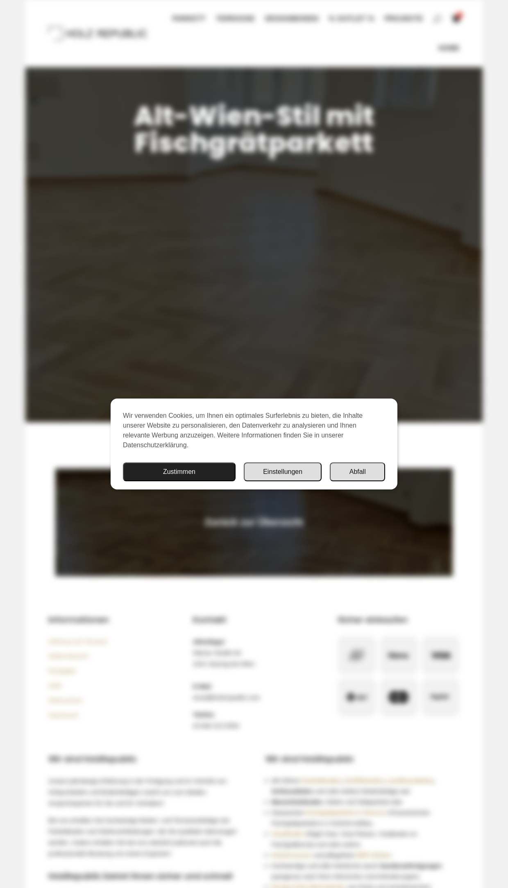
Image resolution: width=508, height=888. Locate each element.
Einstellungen (282, 471)
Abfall (357, 471)
